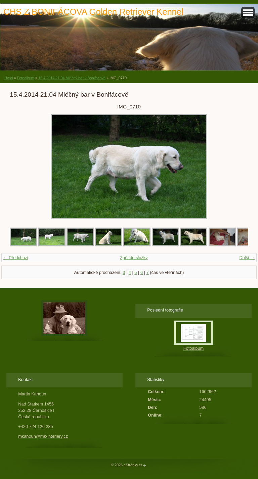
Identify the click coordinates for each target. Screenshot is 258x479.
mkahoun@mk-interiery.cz (43, 436)
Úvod (8, 78)
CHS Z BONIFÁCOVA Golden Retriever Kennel (93, 11)
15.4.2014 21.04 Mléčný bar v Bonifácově (71, 78)
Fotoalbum (25, 78)
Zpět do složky (134, 257)
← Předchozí (15, 257)
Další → (247, 257)
